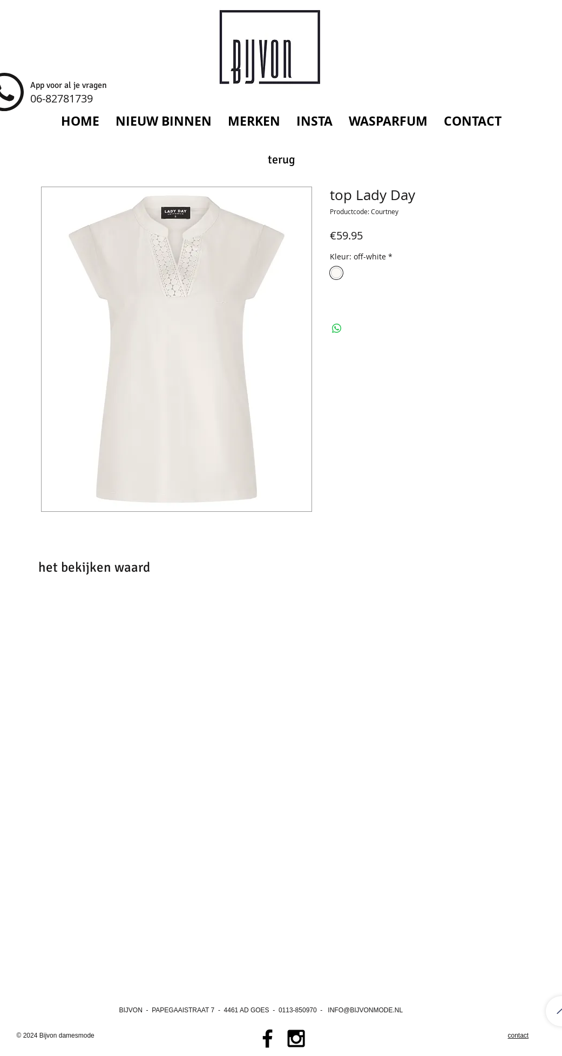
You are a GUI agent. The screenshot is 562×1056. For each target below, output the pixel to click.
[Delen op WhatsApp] (336, 328)
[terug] (281, 160)
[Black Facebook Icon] (267, 1038)
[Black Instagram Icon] (296, 1038)
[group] (281, 632)
